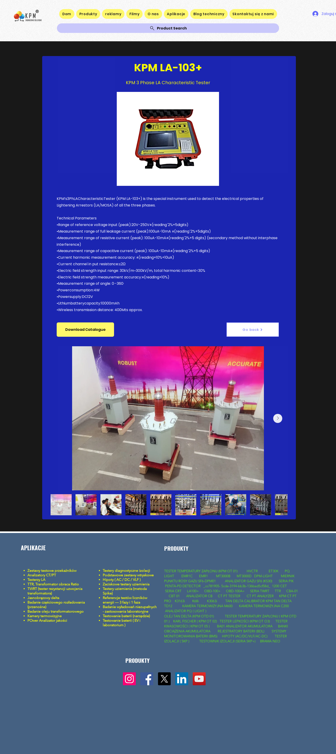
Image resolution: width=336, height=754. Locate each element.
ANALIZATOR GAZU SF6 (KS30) (248, 581)
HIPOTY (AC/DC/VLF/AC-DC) (245, 636)
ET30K (273, 571)
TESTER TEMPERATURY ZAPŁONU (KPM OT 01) (201, 571)
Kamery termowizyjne (44, 616)
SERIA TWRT (259, 591)
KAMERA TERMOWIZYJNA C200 (264, 606)
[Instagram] (129, 678)
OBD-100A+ (235, 591)
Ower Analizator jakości (48, 620)
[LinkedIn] (181, 678)
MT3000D (244, 576)
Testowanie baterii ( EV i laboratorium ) (121, 622)
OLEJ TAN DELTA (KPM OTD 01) (190, 616)
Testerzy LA (36, 579)
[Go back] (252, 329)
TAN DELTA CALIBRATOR (245, 601)
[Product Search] (168, 28)
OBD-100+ (212, 591)
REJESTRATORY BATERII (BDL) (241, 631)
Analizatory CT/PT (42, 575)
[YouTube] (199, 678)
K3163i (180, 601)
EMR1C (187, 576)
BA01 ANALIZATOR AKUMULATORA (245, 626)
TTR (278, 591)
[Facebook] (146, 678)
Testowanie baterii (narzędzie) (126, 616)
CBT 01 (174, 596)
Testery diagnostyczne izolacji (126, 570)
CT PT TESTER (229, 596)
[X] (164, 678)
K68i (196, 601)
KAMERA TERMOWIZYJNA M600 (207, 606)
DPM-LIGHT (264, 576)
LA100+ (193, 591)
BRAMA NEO (270, 641)
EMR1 (204, 576)
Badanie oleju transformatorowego (55, 611)
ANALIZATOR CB (199, 596)
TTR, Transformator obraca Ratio (53, 584)
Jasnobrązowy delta (43, 598)
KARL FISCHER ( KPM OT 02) (195, 621)
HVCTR (252, 571)
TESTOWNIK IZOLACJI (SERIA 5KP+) (227, 641)
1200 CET (279, 586)
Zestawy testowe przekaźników (52, 570)
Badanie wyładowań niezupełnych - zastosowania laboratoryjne (130, 609)
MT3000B (223, 576)
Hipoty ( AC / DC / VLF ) (122, 579)
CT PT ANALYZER (261, 596)
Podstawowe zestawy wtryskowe (128, 575)
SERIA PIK (286, 581)
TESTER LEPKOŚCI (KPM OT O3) (245, 621)
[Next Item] (277, 418)
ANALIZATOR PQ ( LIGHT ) (186, 611)
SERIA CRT (173, 591)
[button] (85, 329)
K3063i (212, 601)
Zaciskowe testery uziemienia (126, 584)
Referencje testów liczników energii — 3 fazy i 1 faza (125, 600)
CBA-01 (292, 591)
